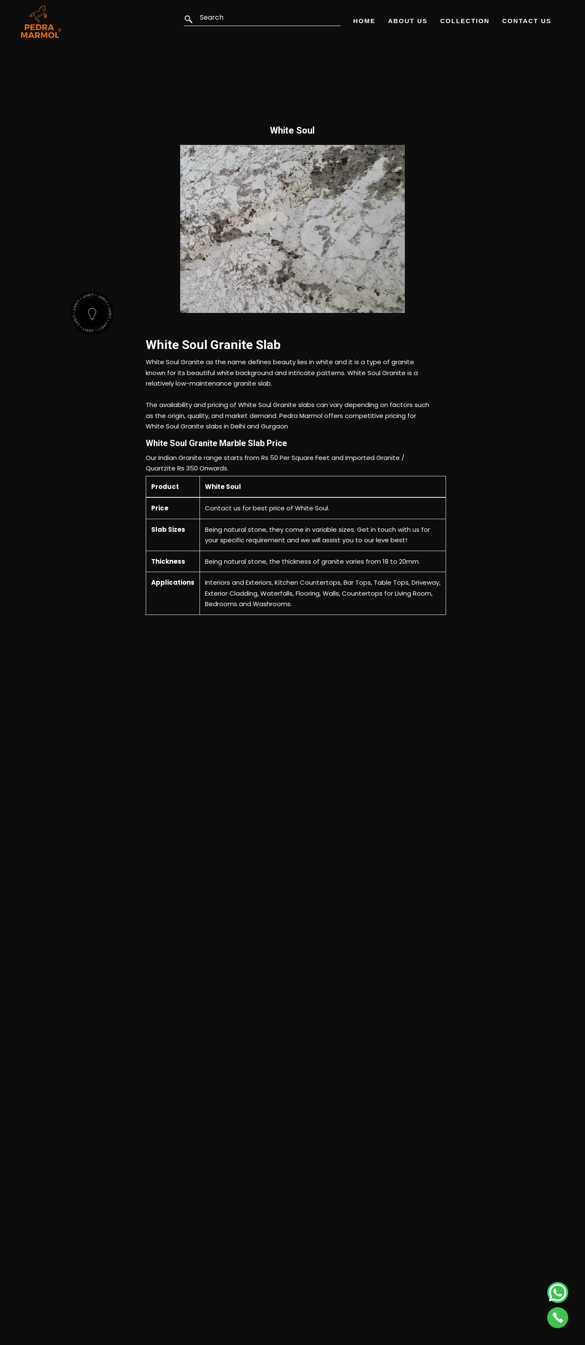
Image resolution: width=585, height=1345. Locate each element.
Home (364, 20)
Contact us (223, 508)
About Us (408, 20)
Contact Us (526, 20)
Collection (465, 20)
